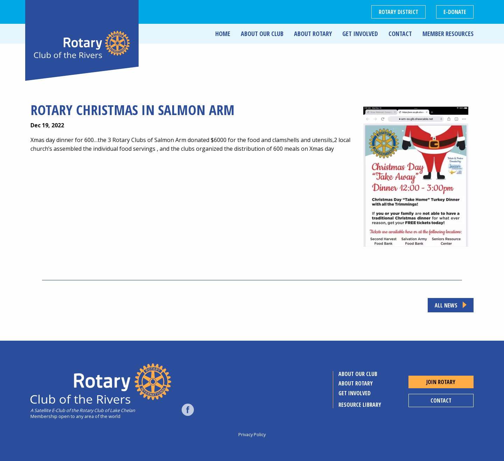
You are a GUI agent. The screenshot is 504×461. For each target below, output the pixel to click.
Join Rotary (440, 382)
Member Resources (448, 33)
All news (446, 305)
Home (222, 33)
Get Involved (360, 33)
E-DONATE (454, 12)
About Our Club (262, 33)
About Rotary (313, 33)
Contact (400, 33)
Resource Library (359, 405)
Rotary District (398, 12)
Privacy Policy (252, 434)
